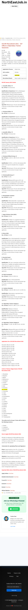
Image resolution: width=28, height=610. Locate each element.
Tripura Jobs (17, 573)
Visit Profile (12, 526)
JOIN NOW (14, 509)
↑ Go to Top (14, 595)
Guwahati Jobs (9, 38)
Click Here (11, 473)
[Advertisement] (14, 23)
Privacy (11, 576)
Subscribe (14, 590)
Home (2, 38)
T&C (17, 576)
